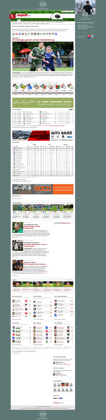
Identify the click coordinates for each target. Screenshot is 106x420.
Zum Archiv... (15, 275)
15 (30, 309)
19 (30, 301)
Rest (62, 29)
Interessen (49, 29)
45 (51, 302)
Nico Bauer (17, 304)
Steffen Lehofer (18, 316)
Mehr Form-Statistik (17, 344)
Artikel (16, 29)
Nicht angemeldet (19, 11)
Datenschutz (29, 408)
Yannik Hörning (18, 312)
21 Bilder (51, 212)
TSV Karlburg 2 (28, 123)
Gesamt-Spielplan (16, 127)
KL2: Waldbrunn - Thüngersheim (46, 217)
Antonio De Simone (19, 308)
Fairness (38, 29)
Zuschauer (64, 30)
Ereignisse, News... (65, 223)
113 (71, 315)
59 (51, 312)
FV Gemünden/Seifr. (46, 114)
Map (59, 29)
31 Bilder (71, 212)
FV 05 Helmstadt (28, 120)
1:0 (55, 120)
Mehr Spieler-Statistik (38, 344)
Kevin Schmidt (60, 341)
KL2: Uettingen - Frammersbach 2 (56, 217)
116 (71, 311)
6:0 (55, 123)
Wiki (60, 30)
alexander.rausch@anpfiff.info (64, 364)
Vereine (53, 30)
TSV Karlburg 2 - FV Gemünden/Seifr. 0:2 (37, 290)
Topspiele (40, 30)
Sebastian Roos (39, 327)
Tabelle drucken (24, 179)
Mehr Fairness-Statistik (39, 319)
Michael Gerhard (60, 337)
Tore (43, 30)
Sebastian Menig (39, 334)
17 (30, 305)
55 (51, 305)
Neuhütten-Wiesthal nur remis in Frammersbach (35, 245)
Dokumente (34, 29)
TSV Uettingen (28, 121)
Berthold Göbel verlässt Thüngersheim (32, 227)
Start (13, 29)
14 (30, 313)
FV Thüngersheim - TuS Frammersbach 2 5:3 (47, 290)
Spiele (64, 29)
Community (28, 29)
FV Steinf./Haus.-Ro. (29, 114)
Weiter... (32, 77)
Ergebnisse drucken (25, 127)
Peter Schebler (18, 300)
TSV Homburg (44, 112)
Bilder (24, 29)
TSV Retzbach (28, 116)
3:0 (55, 114)
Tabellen (22, 30)
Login (29, 11)
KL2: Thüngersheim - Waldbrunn (17, 217)
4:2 (55, 121)
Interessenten (55, 29)
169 (71, 301)
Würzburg (14, 11)
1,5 (51, 327)
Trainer (46, 30)
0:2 (55, 116)
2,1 (51, 331)
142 (71, 304)
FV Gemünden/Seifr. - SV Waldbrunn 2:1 (67, 290)
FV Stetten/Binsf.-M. (46, 123)
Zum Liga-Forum (16, 353)
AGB (25, 408)
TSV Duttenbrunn (45, 118)
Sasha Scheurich (60, 330)
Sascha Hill (38, 337)
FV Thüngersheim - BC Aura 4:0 (27, 290)
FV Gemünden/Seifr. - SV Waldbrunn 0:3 (17, 290)
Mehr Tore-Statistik (17, 319)
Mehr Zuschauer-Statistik (60, 319)
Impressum (21, 408)
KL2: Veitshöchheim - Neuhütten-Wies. (67, 217)
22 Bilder (20, 212)
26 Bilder (31, 212)
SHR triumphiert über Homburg (35, 264)
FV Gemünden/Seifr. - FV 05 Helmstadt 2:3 (57, 290)
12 (30, 327)
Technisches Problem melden (42, 408)
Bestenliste (20, 29)
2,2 (51, 338)
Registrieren (25, 11)
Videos (57, 30)
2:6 (55, 118)
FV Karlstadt (44, 120)
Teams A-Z (35, 30)
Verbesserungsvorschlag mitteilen (55, 408)
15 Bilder (41, 212)
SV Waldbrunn (18, 152)
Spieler (67, 29)
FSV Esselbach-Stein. (29, 118)
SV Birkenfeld (44, 116)
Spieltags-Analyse (33, 127)
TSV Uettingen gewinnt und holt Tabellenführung (33, 39)
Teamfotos (27, 30)
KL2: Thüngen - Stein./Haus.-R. (26, 217)
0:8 (55, 112)
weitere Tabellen (16, 179)
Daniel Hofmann (39, 341)
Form (42, 29)
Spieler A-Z (14, 30)
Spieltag (18, 30)
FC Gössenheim (28, 112)
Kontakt (33, 408)
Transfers (50, 30)
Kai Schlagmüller (60, 327)
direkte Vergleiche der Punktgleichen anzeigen (22, 181)
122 (71, 308)
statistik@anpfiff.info (62, 375)
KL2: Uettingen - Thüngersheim (36, 217)
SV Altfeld (44, 121)
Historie (45, 29)
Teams (31, 30)
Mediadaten (65, 408)
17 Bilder (61, 212)
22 (72, 327)
